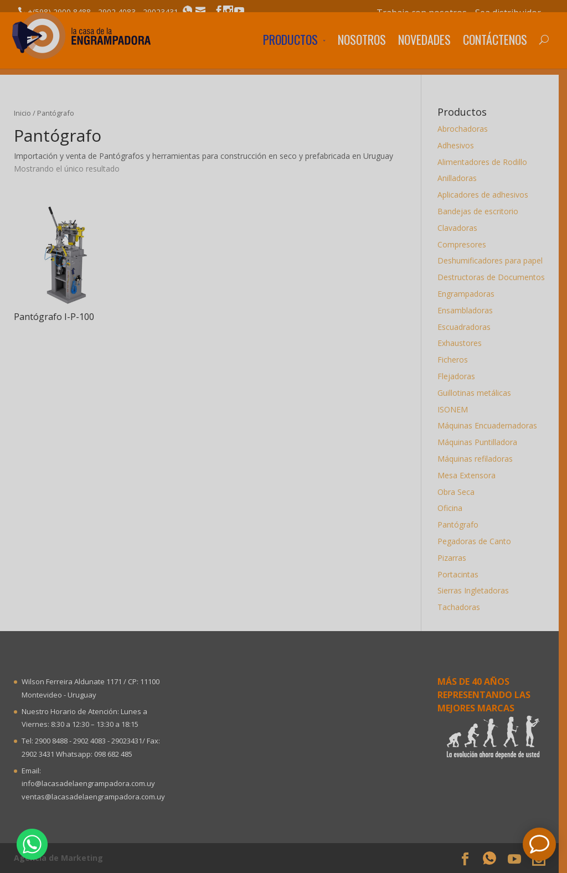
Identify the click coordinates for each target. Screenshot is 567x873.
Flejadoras (460, 376)
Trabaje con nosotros (422, 13)
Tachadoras (462, 607)
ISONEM (456, 409)
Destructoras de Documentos (495, 277)
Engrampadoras (469, 293)
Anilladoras (461, 178)
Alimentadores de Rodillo (486, 162)
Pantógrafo (461, 524)
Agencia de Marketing (62, 858)
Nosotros (362, 52)
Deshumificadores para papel (494, 260)
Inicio (26, 113)
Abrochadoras (466, 128)
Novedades (424, 52)
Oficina (453, 508)
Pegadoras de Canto (478, 541)
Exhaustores (463, 343)
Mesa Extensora (470, 475)
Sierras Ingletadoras (477, 590)
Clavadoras (461, 228)
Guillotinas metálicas (478, 393)
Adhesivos (459, 145)
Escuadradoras (467, 327)
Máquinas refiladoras (479, 458)
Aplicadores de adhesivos (486, 194)
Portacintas (461, 574)
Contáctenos (495, 52)
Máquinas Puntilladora (481, 442)
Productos (290, 52)
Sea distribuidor (508, 13)
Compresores (465, 244)
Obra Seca (459, 492)
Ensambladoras (469, 310)
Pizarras (455, 557)
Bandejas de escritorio (481, 211)
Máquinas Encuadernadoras (491, 425)
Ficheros (456, 359)
